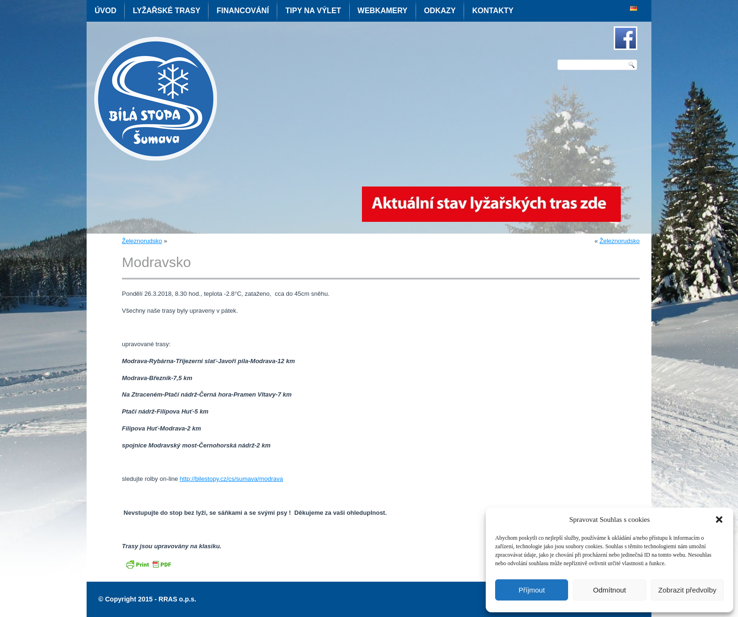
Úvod (105, 11)
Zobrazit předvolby (687, 590)
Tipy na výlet (313, 11)
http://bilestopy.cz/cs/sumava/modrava (231, 478)
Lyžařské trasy (166, 11)
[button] (719, 519)
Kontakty (492, 11)
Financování (243, 11)
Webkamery (383, 11)
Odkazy (440, 11)
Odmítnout (609, 590)
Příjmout (532, 590)
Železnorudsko (142, 240)
